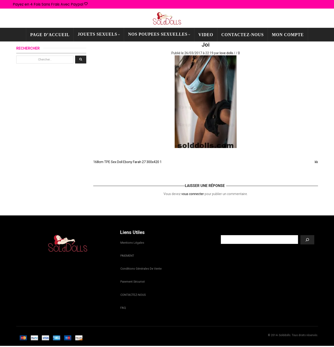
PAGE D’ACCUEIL (49, 34)
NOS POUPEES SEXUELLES (157, 34)
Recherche (268, 231)
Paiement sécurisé (132, 282)
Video (205, 34)
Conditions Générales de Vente (140, 269)
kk (316, 162)
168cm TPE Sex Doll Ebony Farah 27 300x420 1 (127, 162)
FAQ (123, 308)
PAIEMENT (127, 256)
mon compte (288, 34)
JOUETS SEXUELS (97, 34)
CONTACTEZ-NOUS (242, 34)
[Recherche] (307, 239)
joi (205, 44)
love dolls (226, 53)
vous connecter (192, 194)
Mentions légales (132, 242)
